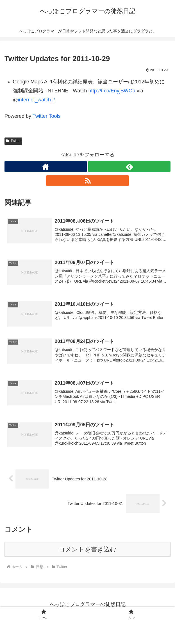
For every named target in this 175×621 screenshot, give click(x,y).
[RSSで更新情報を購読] (87, 180)
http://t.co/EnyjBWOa (111, 91)
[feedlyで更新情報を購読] (129, 166)
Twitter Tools (47, 116)
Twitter (13, 141)
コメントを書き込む (87, 549)
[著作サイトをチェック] (45, 166)
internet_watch (34, 100)
